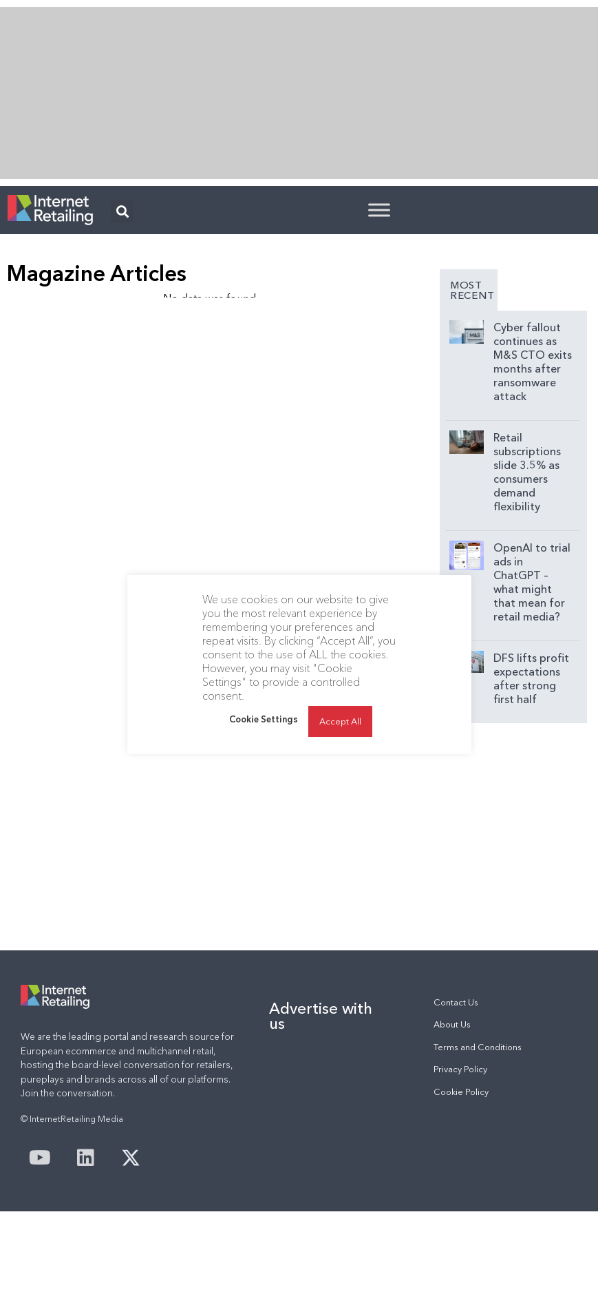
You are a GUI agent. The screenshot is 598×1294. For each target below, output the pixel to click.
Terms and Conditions (478, 1047)
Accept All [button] (340, 721)
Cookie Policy (461, 1092)
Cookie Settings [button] (263, 718)
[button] (122, 211)
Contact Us (456, 1002)
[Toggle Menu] (379, 209)
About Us (452, 1024)
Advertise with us (320, 1016)
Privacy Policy (460, 1069)
